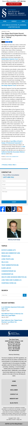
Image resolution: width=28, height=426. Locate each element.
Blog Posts (14, 403)
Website (14, 385)
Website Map (14, 398)
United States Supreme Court (9, 59)
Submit (14, 202)
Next (14, 164)
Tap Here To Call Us (14, 3)
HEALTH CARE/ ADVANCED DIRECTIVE (13, 277)
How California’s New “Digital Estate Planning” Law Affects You (11, 321)
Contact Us (14, 394)
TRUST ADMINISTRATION (10, 265)
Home (4, 21)
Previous (4, 164)
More (23, 21)
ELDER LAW (6, 268)
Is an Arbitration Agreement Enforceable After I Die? (12, 308)
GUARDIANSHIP (7, 274)
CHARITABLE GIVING (8, 283)
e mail (23, 146)
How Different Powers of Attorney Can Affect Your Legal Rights (12, 314)
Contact (14, 21)
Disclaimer (14, 390)
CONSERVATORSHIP (8, 271)
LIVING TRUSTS (7, 259)
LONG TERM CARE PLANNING (11, 280)
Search (25, 295)
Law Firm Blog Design (13, 423)
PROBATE (5, 256)
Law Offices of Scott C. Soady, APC (14, 419)
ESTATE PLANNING (8, 250)
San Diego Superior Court (8, 85)
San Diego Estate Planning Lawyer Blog (14, 12)
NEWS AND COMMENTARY (12, 156)
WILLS (4, 262)
